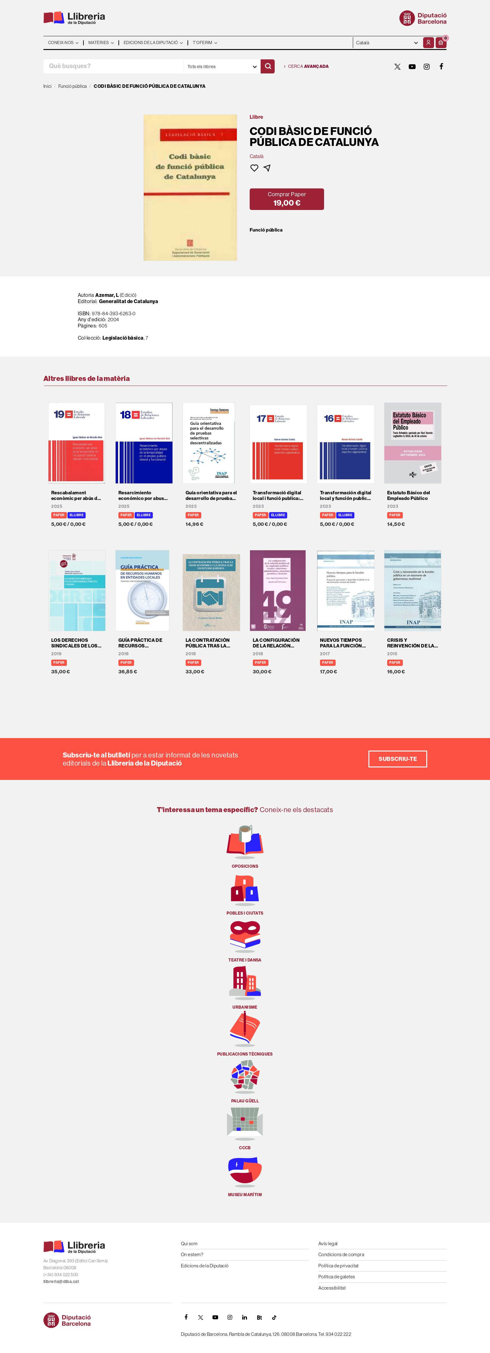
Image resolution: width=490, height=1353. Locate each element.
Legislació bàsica (123, 338)
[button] (441, 42)
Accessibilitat (332, 1288)
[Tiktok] (274, 1317)
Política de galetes (336, 1277)
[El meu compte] (428, 42)
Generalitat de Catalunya (128, 301)
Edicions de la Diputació (205, 1266)
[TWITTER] (397, 67)
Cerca (306, 66)
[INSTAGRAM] (427, 67)
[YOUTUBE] (412, 67)
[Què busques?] (113, 66)
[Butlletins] (259, 1317)
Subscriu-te (398, 758)
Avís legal (328, 1243)
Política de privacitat (338, 1266)
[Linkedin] (245, 1317)
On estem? (192, 1254)
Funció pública (266, 230)
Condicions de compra (341, 1254)
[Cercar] (268, 66)
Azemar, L (107, 295)
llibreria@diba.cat (61, 1281)
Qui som (189, 1243)
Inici (47, 86)
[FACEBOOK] (442, 67)
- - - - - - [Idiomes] (387, 42)
